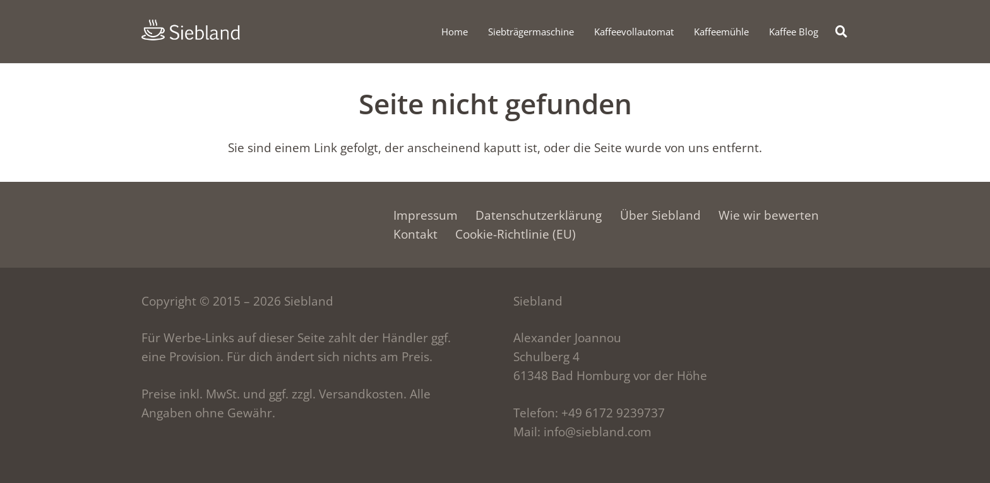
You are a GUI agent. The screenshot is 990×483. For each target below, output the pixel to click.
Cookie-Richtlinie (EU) (515, 234)
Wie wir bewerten (769, 215)
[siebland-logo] (190, 30)
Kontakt (415, 234)
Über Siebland (660, 215)
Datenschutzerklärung (538, 215)
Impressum (425, 215)
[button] (841, 31)
